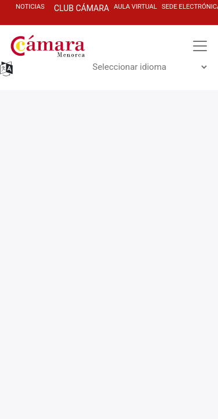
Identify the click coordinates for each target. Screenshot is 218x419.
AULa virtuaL (135, 6)
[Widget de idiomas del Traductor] (149, 67)
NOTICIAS (30, 6)
